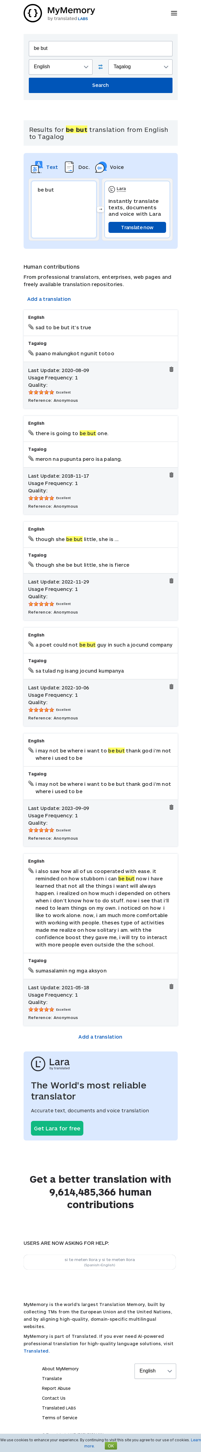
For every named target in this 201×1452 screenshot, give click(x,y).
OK (111, 1445)
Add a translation (49, 299)
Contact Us (54, 1398)
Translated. (37, 1350)
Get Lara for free (57, 1128)
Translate (52, 1378)
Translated (59, 1407)
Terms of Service (59, 1417)
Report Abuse (56, 1388)
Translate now (137, 227)
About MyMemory (60, 1368)
